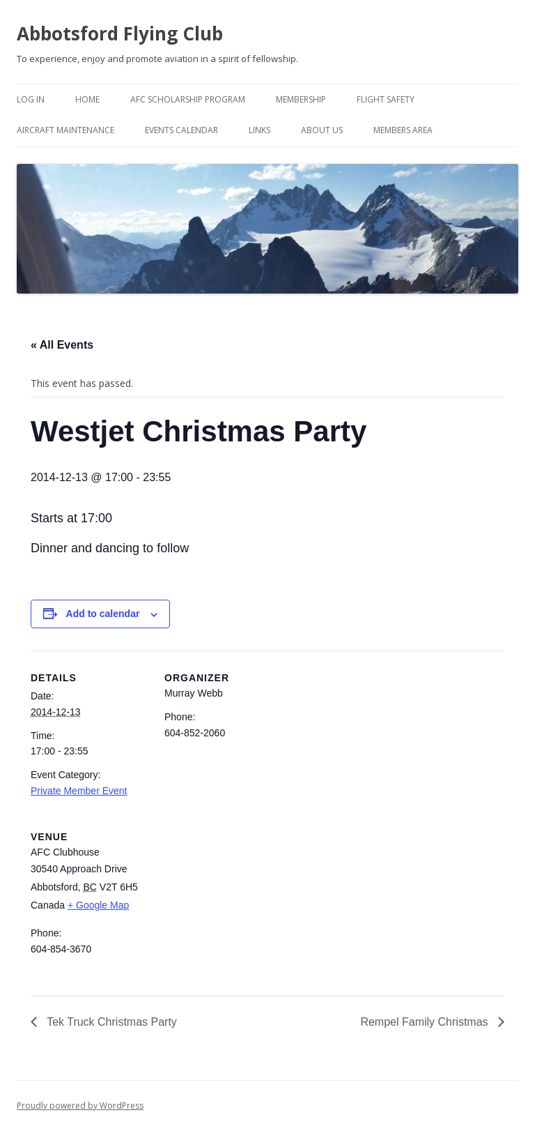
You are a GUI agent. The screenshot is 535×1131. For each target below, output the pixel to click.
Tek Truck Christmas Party (110, 1022)
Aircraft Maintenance (65, 130)
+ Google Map (98, 905)
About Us (322, 130)
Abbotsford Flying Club (120, 33)
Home (87, 99)
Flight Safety (385, 99)
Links (259, 130)
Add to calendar (103, 613)
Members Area (403, 130)
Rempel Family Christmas (425, 1022)
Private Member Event (79, 790)
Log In (31, 99)
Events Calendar (181, 130)
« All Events (62, 345)
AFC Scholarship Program (187, 99)
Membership (301, 99)
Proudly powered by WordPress (80, 1105)
